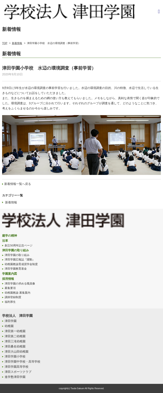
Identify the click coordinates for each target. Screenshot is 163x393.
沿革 (5, 240)
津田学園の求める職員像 (20, 283)
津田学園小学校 (15, 356)
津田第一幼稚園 (15, 331)
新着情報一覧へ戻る (17, 184)
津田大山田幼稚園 (16, 351)
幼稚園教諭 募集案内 (17, 292)
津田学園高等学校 (16, 366)
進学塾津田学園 (15, 377)
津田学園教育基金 (16, 268)
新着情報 (17, 43)
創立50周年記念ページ (18, 245)
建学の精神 (9, 235)
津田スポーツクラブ (18, 371)
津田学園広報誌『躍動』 (20, 259)
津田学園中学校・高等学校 (22, 361)
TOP (4, 43)
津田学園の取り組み (15, 250)
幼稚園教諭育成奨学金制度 (21, 264)
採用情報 (8, 278)
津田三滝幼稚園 (15, 341)
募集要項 (10, 288)
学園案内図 (9, 273)
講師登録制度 (13, 297)
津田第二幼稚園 (15, 336)
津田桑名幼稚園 (15, 346)
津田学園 (11, 321)
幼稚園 (9, 326)
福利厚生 (10, 301)
